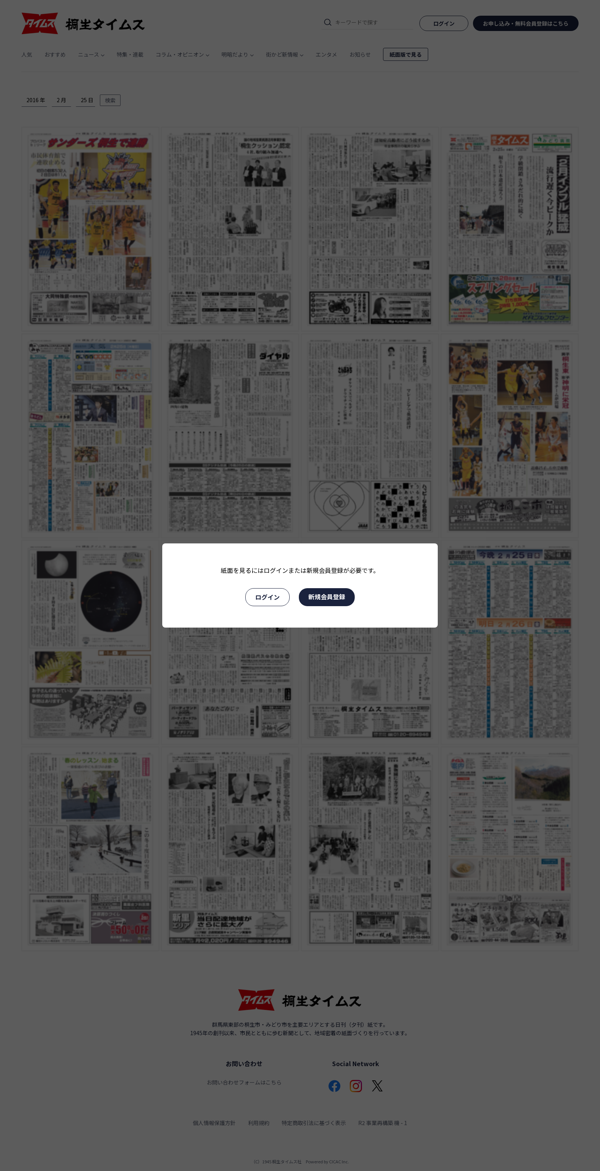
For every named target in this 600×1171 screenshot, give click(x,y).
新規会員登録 (326, 596)
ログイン (267, 597)
